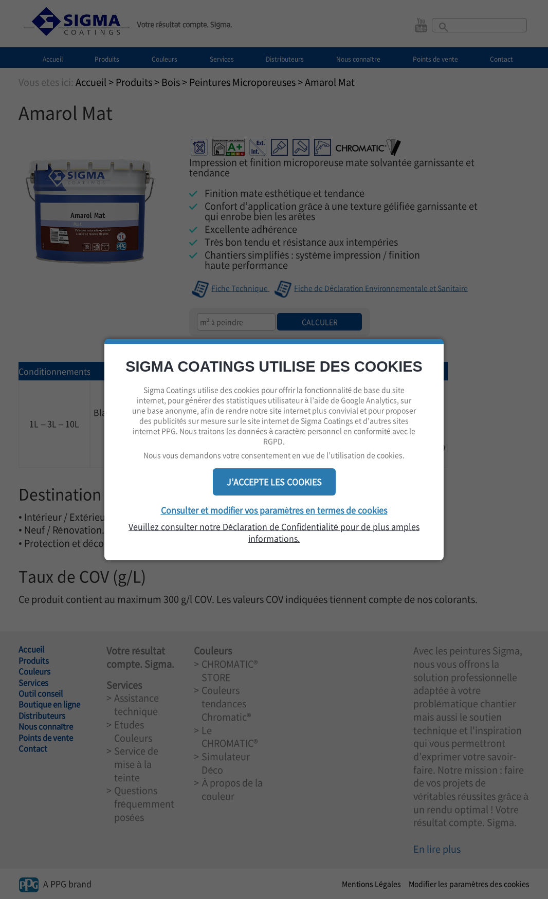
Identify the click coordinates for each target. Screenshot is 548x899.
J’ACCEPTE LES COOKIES (274, 481)
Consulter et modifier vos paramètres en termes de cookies (274, 510)
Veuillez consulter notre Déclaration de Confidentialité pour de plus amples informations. (274, 532)
